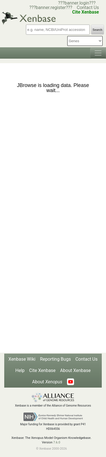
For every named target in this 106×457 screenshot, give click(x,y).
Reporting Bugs (55, 359)
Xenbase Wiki (22, 359)
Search (97, 30)
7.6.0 (56, 442)
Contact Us (88, 7)
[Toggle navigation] (98, 53)
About (47, 381)
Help (20, 370)
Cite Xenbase (42, 370)
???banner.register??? (50, 7)
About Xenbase (75, 370)
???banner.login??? (77, 3)
